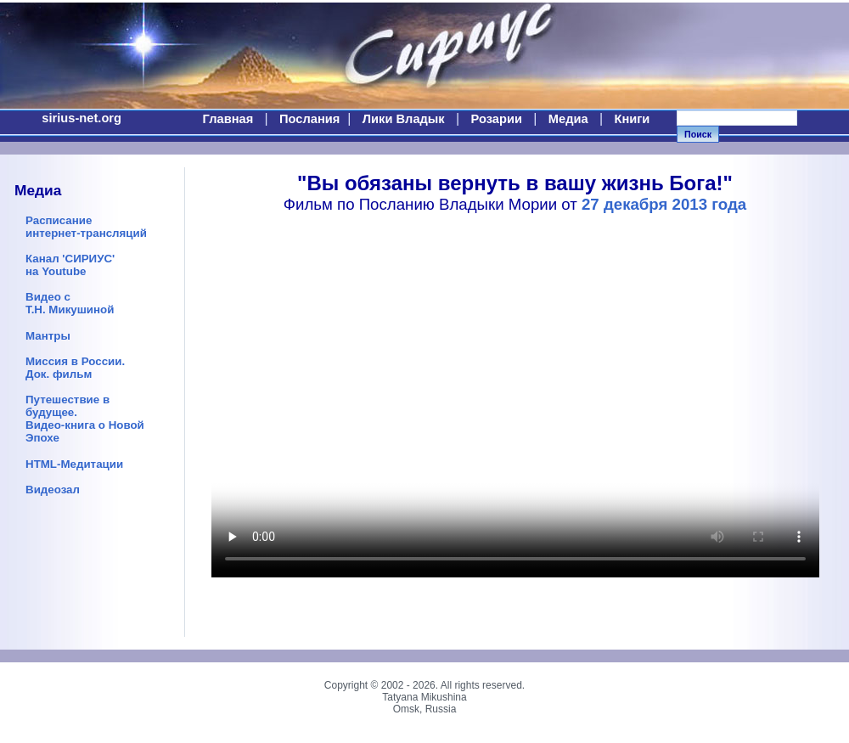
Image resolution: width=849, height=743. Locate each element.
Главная (228, 119)
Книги (631, 119)
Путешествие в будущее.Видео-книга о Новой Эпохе (84, 418)
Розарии (496, 119)
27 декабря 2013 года (664, 204)
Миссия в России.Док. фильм (75, 367)
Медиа (568, 119)
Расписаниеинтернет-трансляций (86, 226)
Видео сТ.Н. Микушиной (69, 303)
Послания (309, 119)
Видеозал (52, 489)
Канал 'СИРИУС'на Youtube (70, 265)
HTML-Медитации (74, 464)
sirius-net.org (81, 118)
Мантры (47, 335)
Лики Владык (404, 119)
